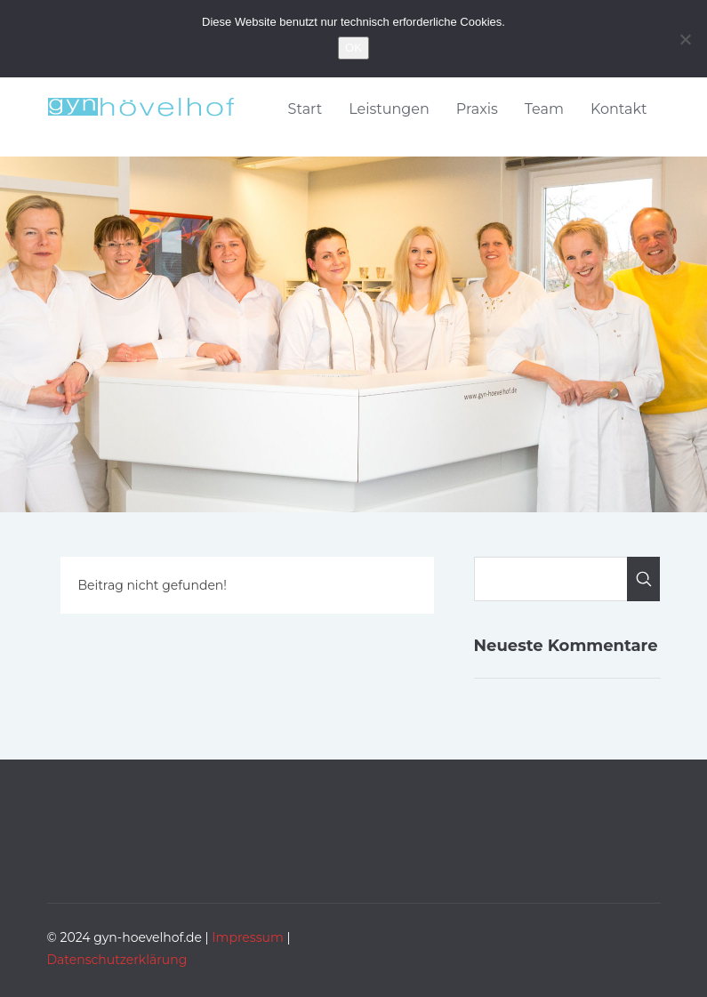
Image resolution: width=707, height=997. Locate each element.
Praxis (477, 109)
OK (353, 47)
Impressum (247, 937)
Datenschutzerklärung (117, 960)
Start (305, 109)
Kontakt (619, 109)
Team (544, 109)
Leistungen (389, 109)
